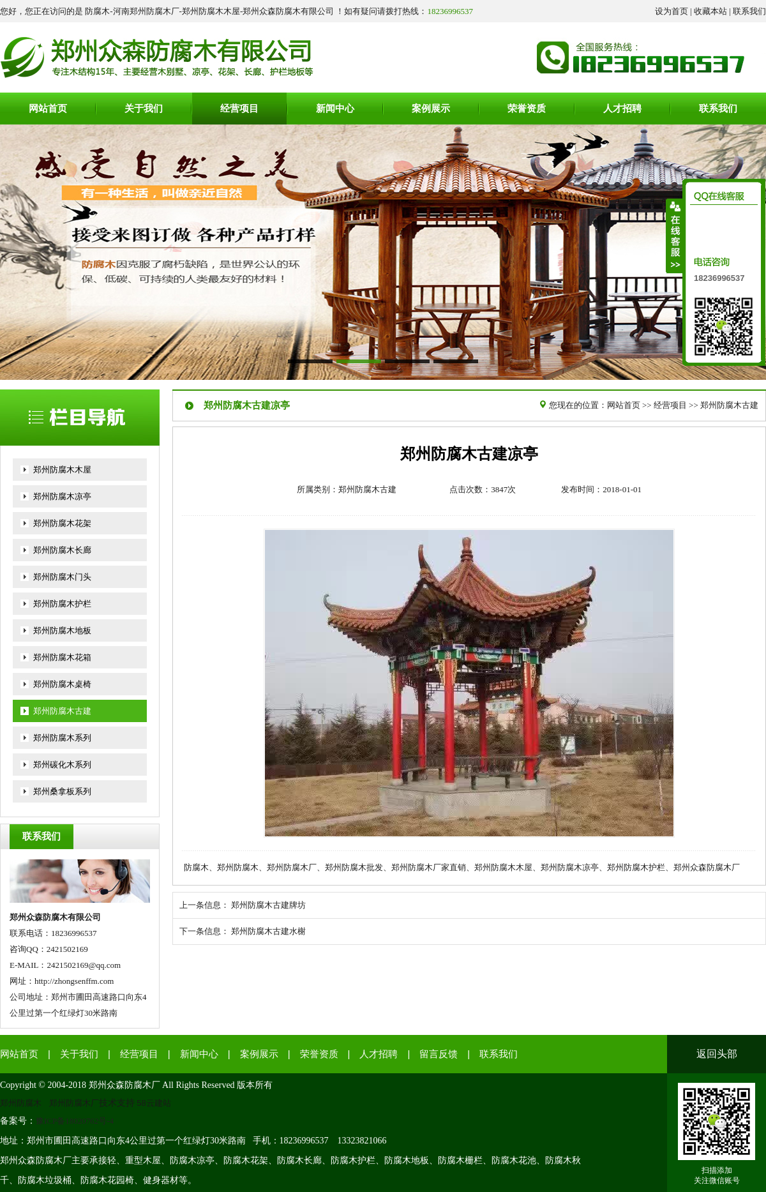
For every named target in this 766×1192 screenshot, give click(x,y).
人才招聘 (378, 1054)
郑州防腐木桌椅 (62, 684)
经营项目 (670, 405)
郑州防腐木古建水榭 (268, 931)
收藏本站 (710, 11)
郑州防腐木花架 (62, 523)
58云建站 (154, 1103)
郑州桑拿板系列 (62, 791)
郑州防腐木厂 (74, 1103)
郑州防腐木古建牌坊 (268, 905)
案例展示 (259, 1054)
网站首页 (623, 405)
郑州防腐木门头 (62, 577)
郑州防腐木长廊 (62, 550)
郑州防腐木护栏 (62, 603)
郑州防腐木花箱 (62, 657)
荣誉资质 (319, 1054)
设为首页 (671, 11)
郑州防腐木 (20, 1103)
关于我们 (79, 1054)
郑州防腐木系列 (62, 738)
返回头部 (716, 1053)
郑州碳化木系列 (62, 764)
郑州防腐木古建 (62, 711)
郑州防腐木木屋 (62, 469)
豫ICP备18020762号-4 (75, 1121)
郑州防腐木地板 (62, 630)
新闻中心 (199, 1054)
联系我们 (749, 11)
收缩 (675, 235)
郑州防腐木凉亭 (62, 496)
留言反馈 (438, 1054)
